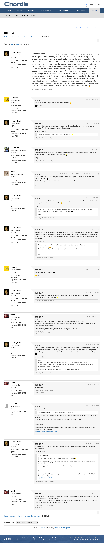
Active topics (80, 28)
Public (46, 11)
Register (25, 16)
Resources (81, 11)
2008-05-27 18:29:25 (92, 292)
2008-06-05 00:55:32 (92, 493)
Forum (94, 11)
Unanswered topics (93, 28)
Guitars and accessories (32, 37)
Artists (31, 11)
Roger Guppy (15, 148)
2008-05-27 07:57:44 (66, 174)
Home (9, 11)
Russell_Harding (16, 52)
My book (64, 11)
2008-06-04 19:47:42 (92, 406)
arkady (13, 172)
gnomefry (14, 98)
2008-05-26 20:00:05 (92, 100)
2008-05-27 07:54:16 (92, 150)
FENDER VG (9, 33)
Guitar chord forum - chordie (13, 37)
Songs (19, 11)
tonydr (13, 315)
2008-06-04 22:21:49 (92, 444)
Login (33, 16)
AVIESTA (14, 404)
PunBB (43, 528)
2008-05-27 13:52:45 (92, 198)
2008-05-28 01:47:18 (92, 345)
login (12, 44)
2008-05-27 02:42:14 (92, 123)
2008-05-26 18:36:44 (60, 54)
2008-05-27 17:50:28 (92, 269)
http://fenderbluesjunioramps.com (46, 432)
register (18, 44)
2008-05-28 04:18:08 (92, 384)
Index (8, 16)
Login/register (94, 4)
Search (15, 16)
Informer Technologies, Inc (62, 528)
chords (97, 540)
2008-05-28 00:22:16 (92, 316)
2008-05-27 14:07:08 (92, 229)
